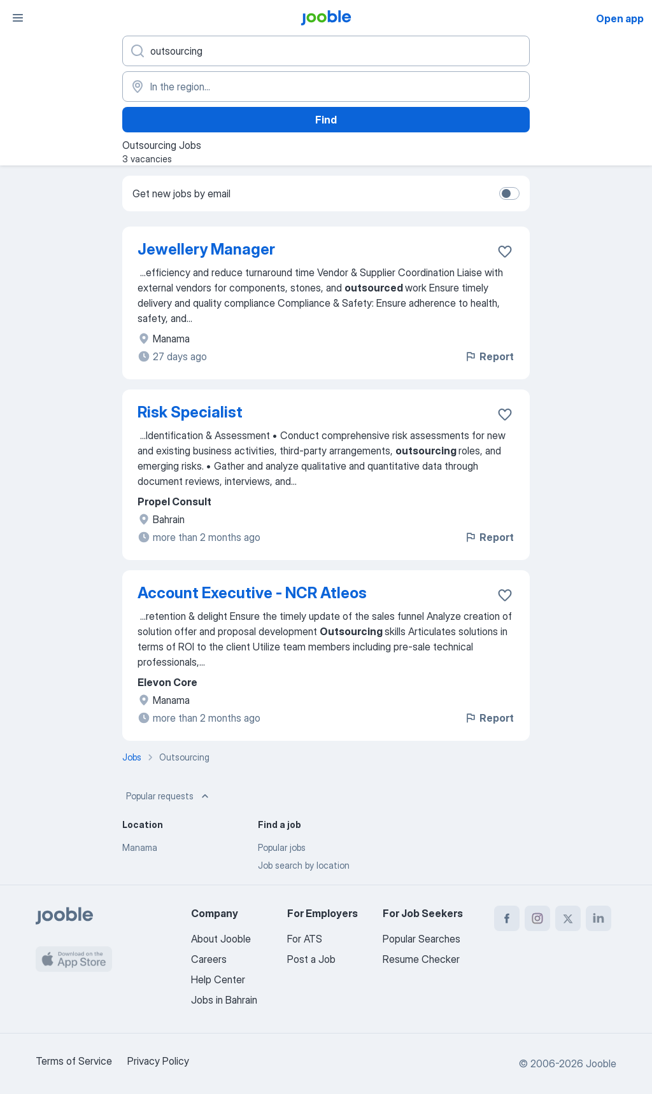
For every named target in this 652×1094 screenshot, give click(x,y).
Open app (620, 18)
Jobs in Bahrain (224, 999)
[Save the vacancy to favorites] (505, 251)
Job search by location (304, 865)
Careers (209, 959)
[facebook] (507, 918)
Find (326, 119)
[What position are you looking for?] (326, 51)
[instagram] (537, 918)
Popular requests (168, 796)
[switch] (509, 193)
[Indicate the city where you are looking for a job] (326, 86)
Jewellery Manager (206, 249)
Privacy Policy (158, 1061)
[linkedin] (598, 918)
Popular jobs (282, 847)
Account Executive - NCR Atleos (252, 593)
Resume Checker (421, 959)
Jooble (601, 1063)
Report (489, 356)
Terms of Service (74, 1061)
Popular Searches (421, 938)
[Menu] (18, 18)
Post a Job (311, 959)
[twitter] (568, 918)
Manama (139, 847)
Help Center (218, 979)
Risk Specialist (190, 412)
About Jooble (221, 938)
